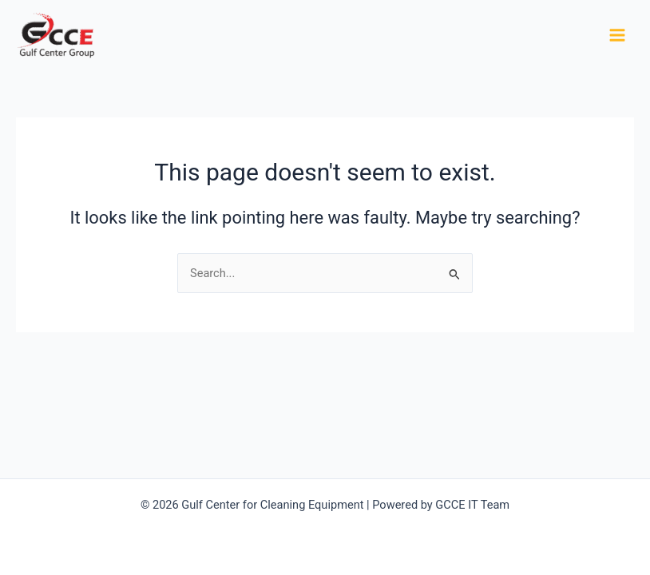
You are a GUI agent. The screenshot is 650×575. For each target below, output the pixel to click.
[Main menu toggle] (617, 35)
